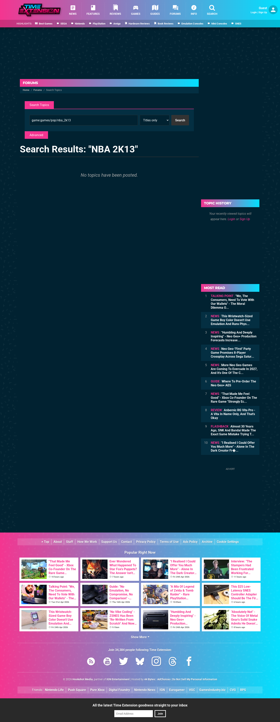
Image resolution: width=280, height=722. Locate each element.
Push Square (77, 690)
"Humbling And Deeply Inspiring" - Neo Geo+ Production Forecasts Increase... (233, 336)
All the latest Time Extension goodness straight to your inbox (140, 705)
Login (254, 12)
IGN (162, 690)
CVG (233, 690)
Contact (126, 542)
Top (45, 542)
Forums (30, 83)
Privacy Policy (146, 542)
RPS (243, 690)
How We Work (87, 542)
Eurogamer (177, 690)
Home (26, 90)
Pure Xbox (97, 690)
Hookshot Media (83, 679)
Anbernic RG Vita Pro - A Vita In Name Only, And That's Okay (233, 414)
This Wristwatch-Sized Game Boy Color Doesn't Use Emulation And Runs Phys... (232, 320)
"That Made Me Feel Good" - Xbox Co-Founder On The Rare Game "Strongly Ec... (234, 397)
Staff (69, 542)
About (57, 542)
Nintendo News (144, 690)
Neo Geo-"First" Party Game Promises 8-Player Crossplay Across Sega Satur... (232, 352)
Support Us (109, 542)
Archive (207, 542)
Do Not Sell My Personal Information (194, 679)
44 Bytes (149, 679)
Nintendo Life (54, 690)
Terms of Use (169, 542)
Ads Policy (190, 542)
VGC (192, 690)
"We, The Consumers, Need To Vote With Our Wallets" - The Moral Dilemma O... (232, 301)
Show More (140, 637)
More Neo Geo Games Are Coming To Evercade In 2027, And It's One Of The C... (234, 369)
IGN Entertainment (118, 679)
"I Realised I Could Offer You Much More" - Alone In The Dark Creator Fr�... (233, 446)
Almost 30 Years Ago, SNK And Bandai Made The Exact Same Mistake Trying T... (233, 430)
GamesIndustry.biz (212, 690)
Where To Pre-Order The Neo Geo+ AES (233, 383)
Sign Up (262, 12)
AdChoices (164, 679)
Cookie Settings (228, 542)
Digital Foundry (119, 690)
